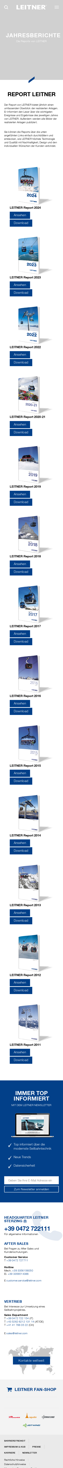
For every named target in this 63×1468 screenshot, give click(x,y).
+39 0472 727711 (17, 1260)
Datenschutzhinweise (15, 1464)
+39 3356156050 (22, 1270)
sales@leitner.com (16, 1333)
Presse (36, 1447)
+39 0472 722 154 (17, 1318)
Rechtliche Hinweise (14, 1460)
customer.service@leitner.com (23, 1280)
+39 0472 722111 (27, 1228)
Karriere (9, 1453)
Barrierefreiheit (14, 1441)
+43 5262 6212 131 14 (20, 1321)
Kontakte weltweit (31, 1360)
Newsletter (29, 1453)
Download (21, 223)
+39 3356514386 (18, 1273)
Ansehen (20, 215)
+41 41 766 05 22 (17, 1325)
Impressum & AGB (14, 1447)
